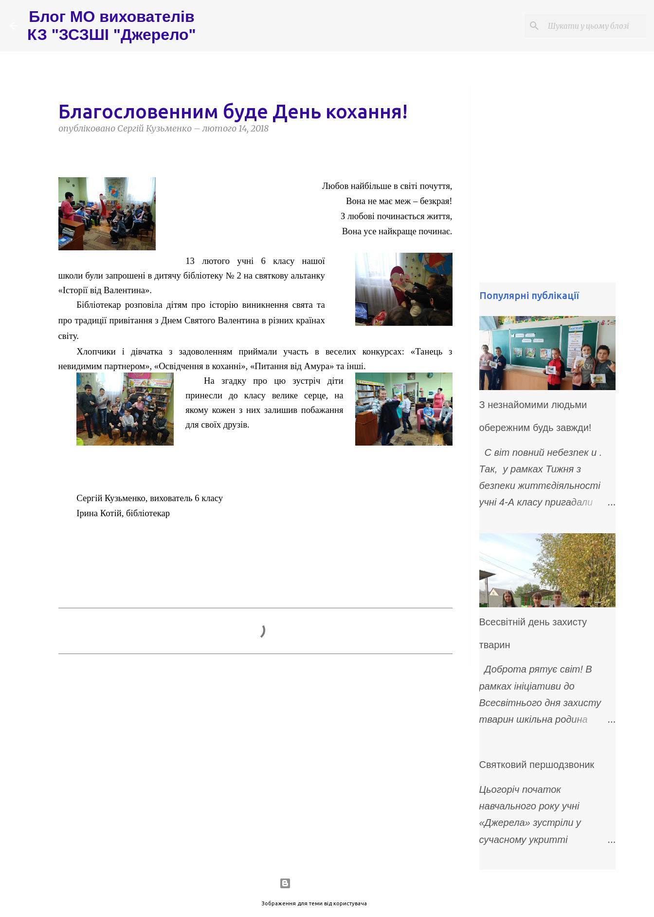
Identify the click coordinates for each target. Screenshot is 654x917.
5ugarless (380, 903)
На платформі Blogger (327, 883)
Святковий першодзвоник (537, 764)
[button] (64, 151)
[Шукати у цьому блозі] (595, 25)
